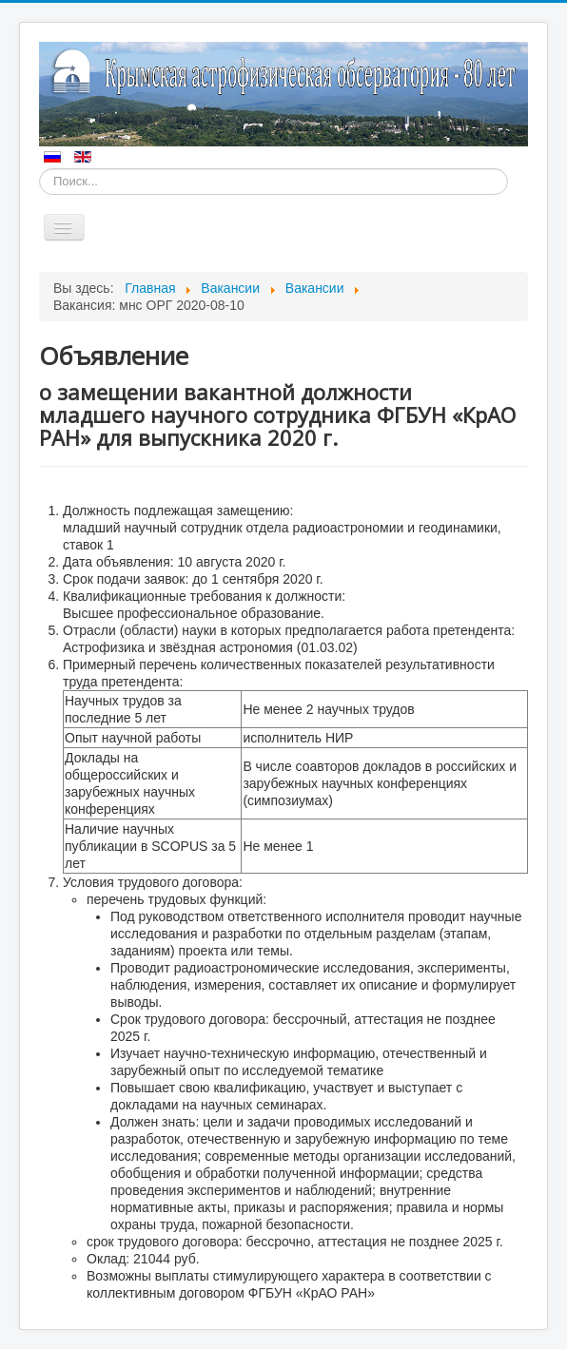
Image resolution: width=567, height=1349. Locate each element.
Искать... (39, 168)
